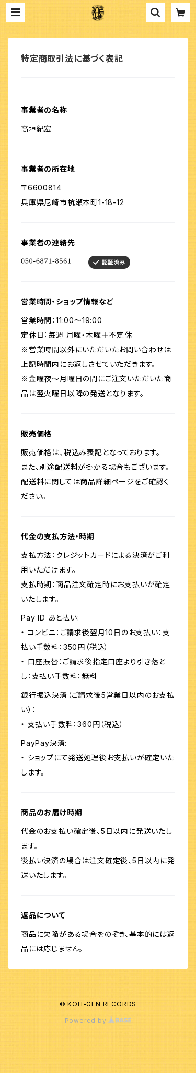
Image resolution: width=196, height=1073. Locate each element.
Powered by (98, 1020)
